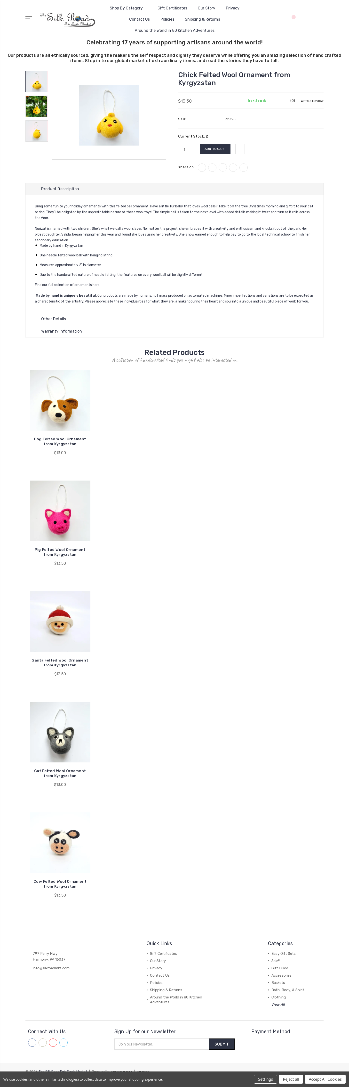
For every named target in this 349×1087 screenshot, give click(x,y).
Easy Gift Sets (283, 960)
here (96, 291)
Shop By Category (128, 8)
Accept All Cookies (325, 1079)
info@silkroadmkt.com (51, 974)
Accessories (281, 982)
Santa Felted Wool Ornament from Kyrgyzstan (60, 669)
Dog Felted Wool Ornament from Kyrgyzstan (60, 447)
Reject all (291, 1079)
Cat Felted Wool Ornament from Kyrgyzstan (60, 779)
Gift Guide (279, 974)
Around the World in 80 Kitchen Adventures (174, 30)
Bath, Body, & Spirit (287, 996)
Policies (167, 19)
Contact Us (139, 19)
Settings (265, 1079)
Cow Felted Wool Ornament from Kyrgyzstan (60, 890)
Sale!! (275, 967)
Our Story (206, 8)
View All (278, 1011)
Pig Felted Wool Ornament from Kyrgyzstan (60, 558)
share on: (186, 172)
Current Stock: (193, 142)
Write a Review (285, 106)
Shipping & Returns (202, 19)
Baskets (278, 989)
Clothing (278, 1003)
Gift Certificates (172, 8)
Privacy (232, 8)
